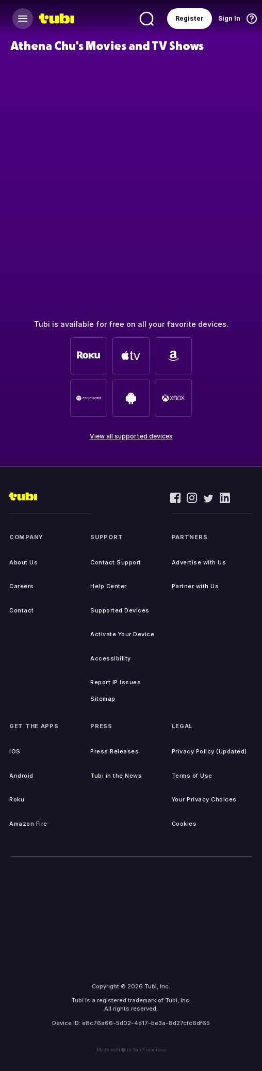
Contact (21, 610)
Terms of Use (192, 775)
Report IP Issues (115, 682)
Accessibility (110, 658)
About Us (23, 562)
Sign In (229, 18)
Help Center (108, 586)
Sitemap (103, 698)
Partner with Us (195, 586)
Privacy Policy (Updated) (209, 751)
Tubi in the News (116, 775)
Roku (16, 799)
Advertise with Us (199, 562)
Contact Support (115, 562)
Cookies (184, 823)
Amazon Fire (28, 823)
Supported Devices (120, 610)
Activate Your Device (122, 634)
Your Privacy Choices (204, 799)
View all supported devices (131, 436)
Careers (21, 586)
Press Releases (114, 751)
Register (189, 18)
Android (21, 775)
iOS (15, 751)
